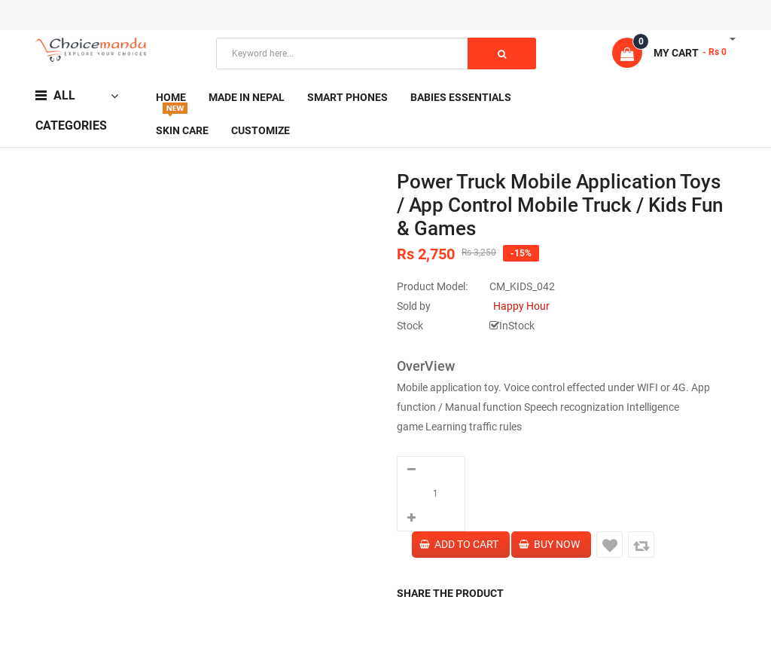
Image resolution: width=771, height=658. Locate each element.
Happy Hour (521, 306)
